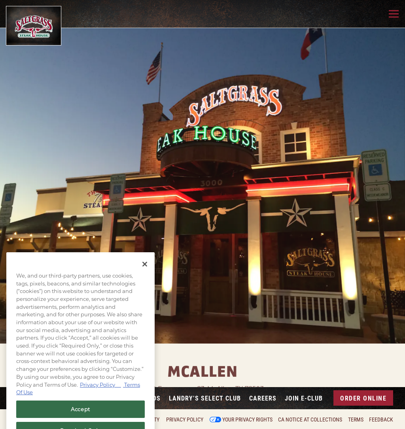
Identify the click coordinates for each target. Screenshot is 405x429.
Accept (80, 415)
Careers (262, 398)
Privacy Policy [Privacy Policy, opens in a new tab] (100, 390)
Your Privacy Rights (247, 419)
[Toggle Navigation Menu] (393, 14)
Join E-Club (304, 398)
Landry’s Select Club (205, 398)
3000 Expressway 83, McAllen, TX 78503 (202, 379)
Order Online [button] (363, 398)
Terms (355, 419)
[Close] (144, 270)
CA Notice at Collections (310, 419)
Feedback (381, 419)
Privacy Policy (184, 419)
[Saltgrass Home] (33, 25)
